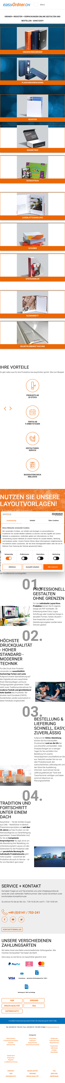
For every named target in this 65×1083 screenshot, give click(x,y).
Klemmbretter (10, 1038)
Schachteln (32, 181)
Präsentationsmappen (11, 1040)
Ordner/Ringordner (32, 52)
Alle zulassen (53, 567)
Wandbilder (54, 1052)
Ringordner (10, 1058)
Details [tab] (32, 520)
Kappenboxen (32, 1042)
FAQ (34, 1006)
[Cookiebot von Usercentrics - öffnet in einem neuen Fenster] (53, 514)
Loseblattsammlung (32, 217)
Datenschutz (12, 1011)
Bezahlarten (32, 1071)
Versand (34, 1000)
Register (32, 119)
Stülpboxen (54, 1038)
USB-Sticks (54, 1048)
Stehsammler (32, 279)
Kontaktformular (12, 929)
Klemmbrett (32, 316)
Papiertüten (54, 1046)
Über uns (54, 1073)
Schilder (54, 1050)
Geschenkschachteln (32, 1045)
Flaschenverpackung (32, 82)
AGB (12, 1000)
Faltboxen (32, 1040)
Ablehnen (12, 567)
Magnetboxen (54, 1042)
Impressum (54, 1076)
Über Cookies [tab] (53, 520)
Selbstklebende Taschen (32, 346)
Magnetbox (32, 150)
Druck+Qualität (12, 1006)
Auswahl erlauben (32, 567)
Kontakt (11, 1071)
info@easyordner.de (52, 1027)
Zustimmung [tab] (11, 520)
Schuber (32, 248)
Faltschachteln (54, 1040)
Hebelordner (11, 1055)
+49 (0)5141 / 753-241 (21, 912)
